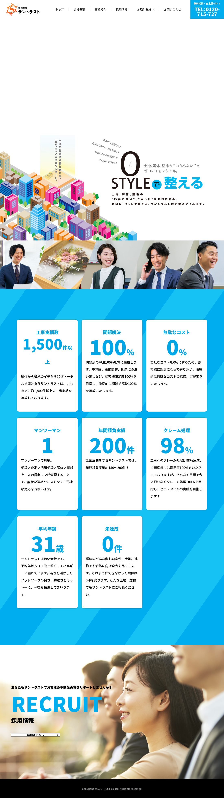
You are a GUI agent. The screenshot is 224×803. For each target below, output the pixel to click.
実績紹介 (100, 9)
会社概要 (79, 9)
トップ (59, 9)
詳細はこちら (35, 737)
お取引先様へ (145, 9)
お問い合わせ (172, 9)
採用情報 (121, 9)
